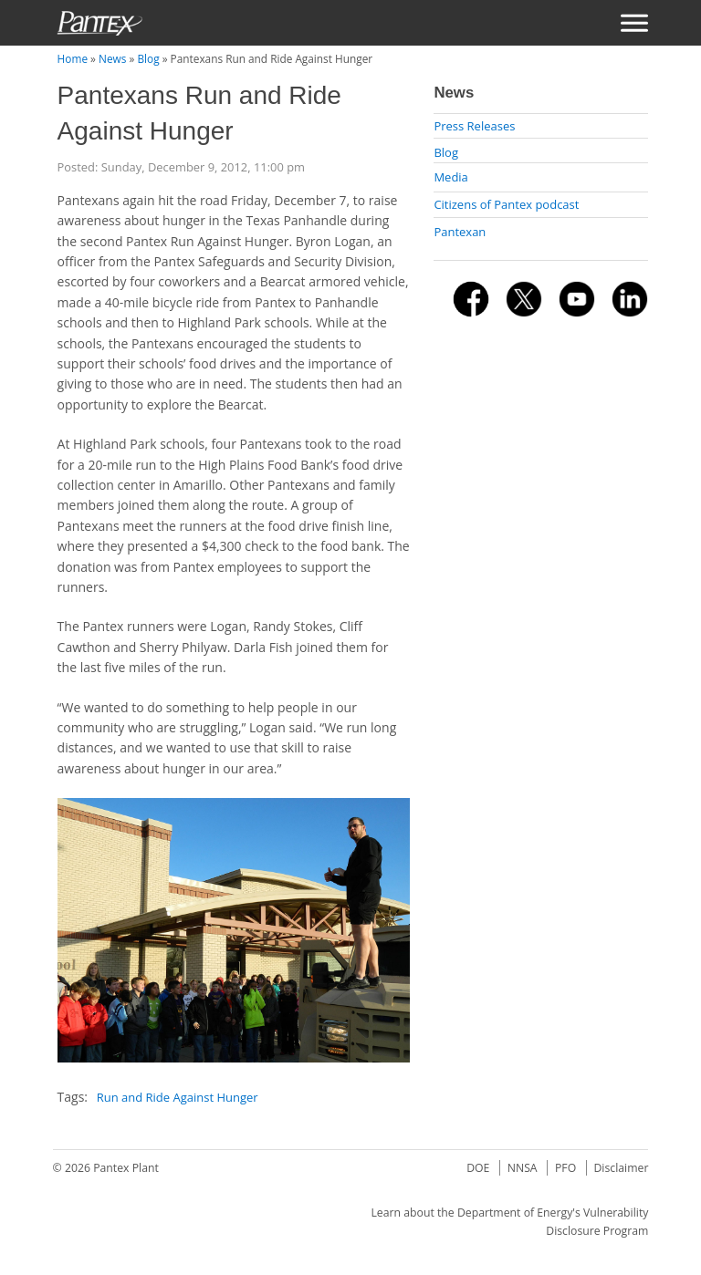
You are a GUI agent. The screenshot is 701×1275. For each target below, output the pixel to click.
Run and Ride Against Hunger (177, 1097)
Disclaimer (620, 1168)
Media (450, 177)
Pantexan (460, 231)
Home (73, 58)
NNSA (522, 1168)
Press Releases (474, 126)
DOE (477, 1168)
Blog (148, 58)
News (112, 58)
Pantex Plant (126, 1168)
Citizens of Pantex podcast (506, 204)
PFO (565, 1168)
